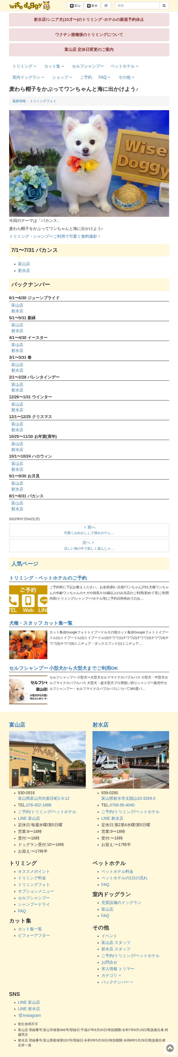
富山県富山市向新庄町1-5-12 (44, 798)
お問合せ (109, 962)
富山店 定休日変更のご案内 (89, 49)
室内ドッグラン (29, 77)
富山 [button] (75, 6)
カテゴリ (111, 975)
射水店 (24, 270)
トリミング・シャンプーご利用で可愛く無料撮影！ (55, 236)
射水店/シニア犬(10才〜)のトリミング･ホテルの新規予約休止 (89, 19)
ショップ (62, 77)
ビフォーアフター (34, 935)
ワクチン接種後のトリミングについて (89, 34)
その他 (127, 77)
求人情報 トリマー (117, 969)
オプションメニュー (36, 891)
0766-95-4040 (122, 805)
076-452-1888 (38, 805)
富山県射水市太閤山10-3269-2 (128, 798)
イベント (109, 936)
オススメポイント (34, 871)
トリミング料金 (32, 878)
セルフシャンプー (88, 66)
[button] (106, 5)
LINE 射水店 (112, 818)
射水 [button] (92, 6)
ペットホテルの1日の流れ (124, 878)
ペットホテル (125, 66)
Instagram (29, 1015)
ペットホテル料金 (117, 871)
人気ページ (24, 564)
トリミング (25, 66)
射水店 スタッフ (115, 949)
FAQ (105, 77)
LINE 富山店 (29, 818)
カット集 (54, 66)
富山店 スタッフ (115, 942)
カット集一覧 (30, 929)
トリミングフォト (34, 884)
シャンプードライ (34, 904)
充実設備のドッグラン (121, 902)
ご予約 (86, 77)
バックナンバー (117, 982)
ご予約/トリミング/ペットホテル (47, 812)
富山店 (24, 264)
